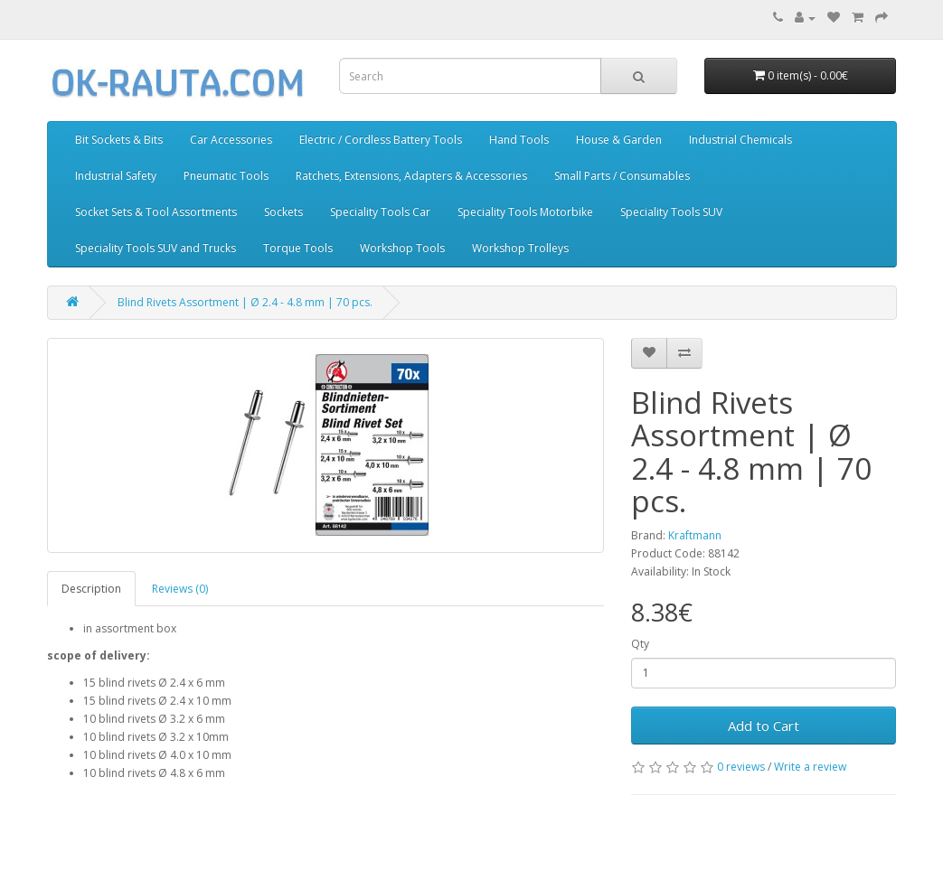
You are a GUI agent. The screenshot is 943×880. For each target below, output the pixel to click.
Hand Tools (519, 139)
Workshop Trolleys (520, 248)
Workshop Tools (402, 248)
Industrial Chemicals (740, 139)
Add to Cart (763, 725)
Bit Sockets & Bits (119, 139)
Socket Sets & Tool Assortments (156, 212)
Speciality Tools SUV (671, 212)
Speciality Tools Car (380, 212)
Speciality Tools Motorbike (525, 212)
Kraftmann (694, 535)
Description (91, 588)
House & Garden (619, 139)
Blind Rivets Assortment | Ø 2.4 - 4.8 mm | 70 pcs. (245, 302)
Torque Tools (298, 248)
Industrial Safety (115, 175)
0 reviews (741, 766)
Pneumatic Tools (226, 175)
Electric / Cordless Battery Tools (380, 139)
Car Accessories (231, 139)
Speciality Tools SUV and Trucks (155, 248)
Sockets (283, 212)
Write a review (810, 766)
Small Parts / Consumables (622, 175)
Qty (640, 643)
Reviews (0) (180, 588)
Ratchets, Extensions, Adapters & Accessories (411, 175)
